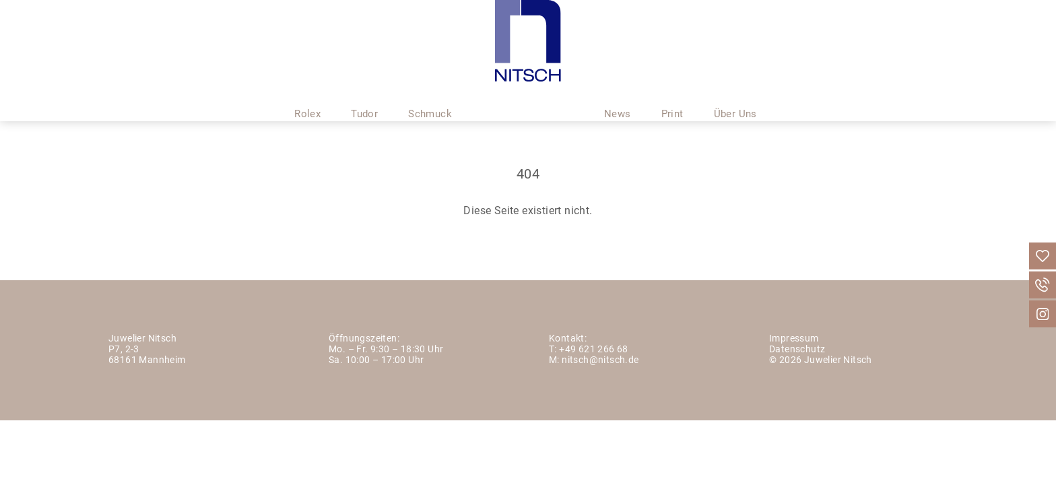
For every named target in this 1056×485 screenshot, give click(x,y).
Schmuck (430, 96)
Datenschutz (797, 350)
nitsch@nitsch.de (600, 361)
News (617, 96)
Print (672, 96)
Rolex (307, 96)
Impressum (794, 339)
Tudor (364, 96)
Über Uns (735, 96)
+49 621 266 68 (593, 350)
